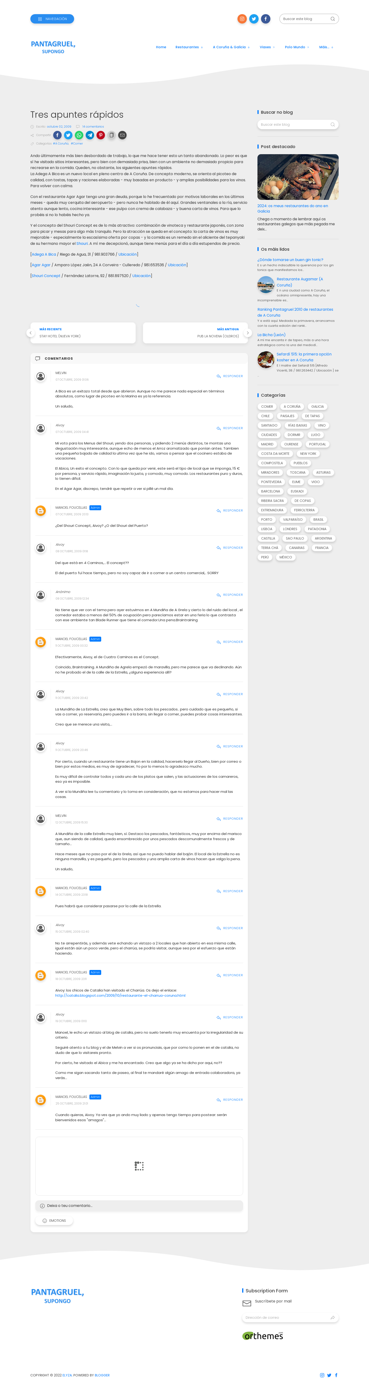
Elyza (67, 1375)
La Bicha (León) (271, 335)
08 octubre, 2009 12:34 (72, 599)
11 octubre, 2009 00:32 (72, 646)
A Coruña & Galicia (231, 47)
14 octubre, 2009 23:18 (72, 895)
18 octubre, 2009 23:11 (71, 979)
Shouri (82, 243)
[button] (57, 135)
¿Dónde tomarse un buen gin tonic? (290, 259)
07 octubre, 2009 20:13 (72, 514)
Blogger (102, 1375)
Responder (229, 376)
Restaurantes (190, 47)
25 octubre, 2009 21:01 (72, 1103)
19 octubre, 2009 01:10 (71, 1021)
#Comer (77, 143)
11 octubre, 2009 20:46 (72, 750)
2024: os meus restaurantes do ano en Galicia (292, 208)
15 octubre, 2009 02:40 (72, 932)
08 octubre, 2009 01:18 (72, 551)
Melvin (61, 373)
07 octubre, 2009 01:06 (72, 380)
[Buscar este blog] (309, 19)
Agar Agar (41, 265)
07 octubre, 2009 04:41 (72, 432)
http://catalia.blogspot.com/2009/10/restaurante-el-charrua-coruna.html (120, 995)
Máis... (326, 47)
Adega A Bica (44, 254)
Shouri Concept (46, 275)
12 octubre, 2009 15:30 (72, 822)
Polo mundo (297, 47)
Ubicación (127, 254)
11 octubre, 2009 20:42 (72, 698)
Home (161, 47)
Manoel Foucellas (71, 507)
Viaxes (268, 47)
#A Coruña (60, 143)
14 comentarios (93, 127)
